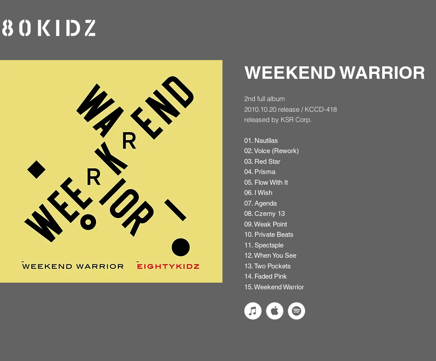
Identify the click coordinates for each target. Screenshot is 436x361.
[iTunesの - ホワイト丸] (253, 311)
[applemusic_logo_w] (274, 311)
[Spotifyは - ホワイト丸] (296, 311)
